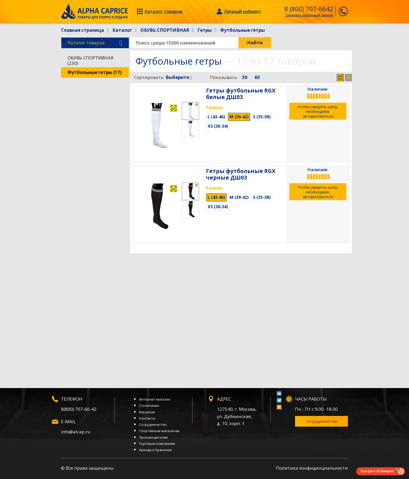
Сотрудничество (153, 424)
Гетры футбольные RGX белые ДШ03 (240, 94)
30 (244, 77)
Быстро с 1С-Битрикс (377, 471)
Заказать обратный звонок (309, 15)
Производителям (153, 437)
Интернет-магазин (154, 399)
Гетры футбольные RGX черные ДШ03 (240, 174)
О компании (149, 405)
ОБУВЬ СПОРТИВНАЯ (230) (90, 60)
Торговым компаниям (157, 443)
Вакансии (147, 412)
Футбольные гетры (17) (95, 72)
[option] (190, 111)
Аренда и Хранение (155, 449)
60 (257, 77)
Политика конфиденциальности (312, 468)
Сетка (340, 77)
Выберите (179, 77)
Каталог (95, 43)
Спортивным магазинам (159, 430)
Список (348, 77)
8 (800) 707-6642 (308, 8)
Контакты (147, 418)
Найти (255, 43)
